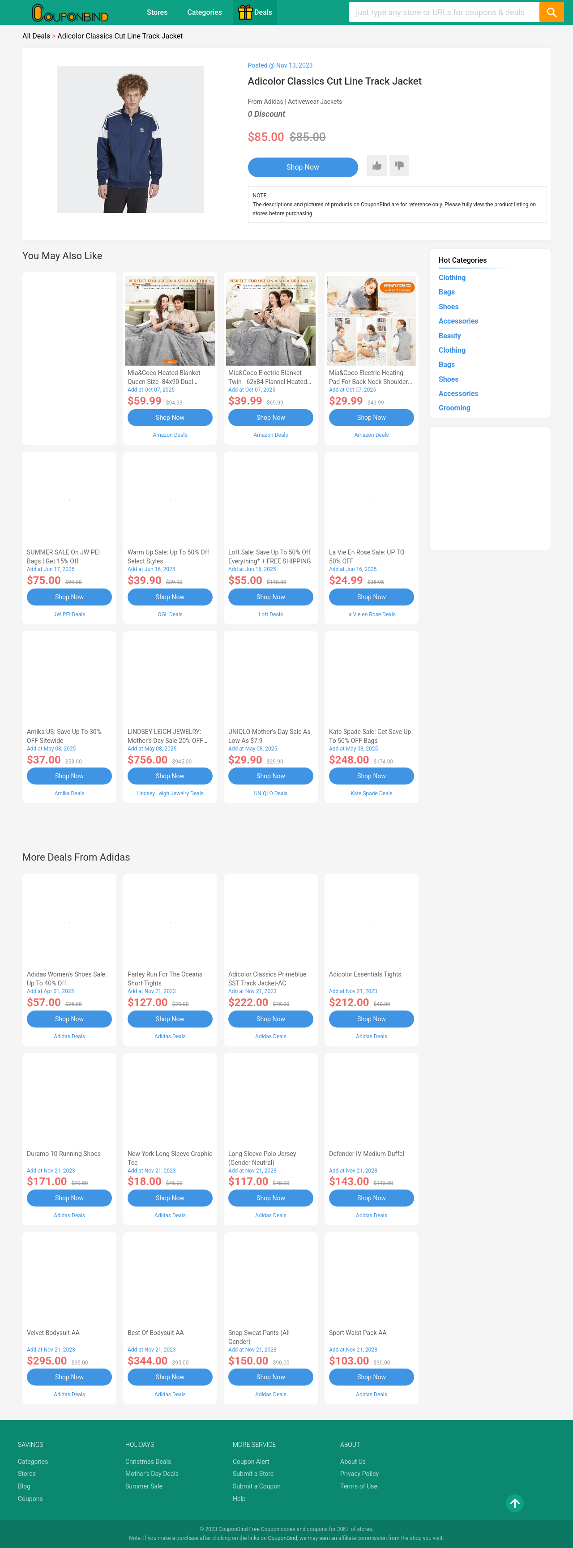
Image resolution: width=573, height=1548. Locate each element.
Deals (254, 12)
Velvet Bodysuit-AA (53, 1332)
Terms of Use (358, 1486)
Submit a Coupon (257, 1486)
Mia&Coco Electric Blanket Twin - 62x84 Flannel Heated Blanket (267, 381)
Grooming (454, 408)
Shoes (449, 307)
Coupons (30, 1498)
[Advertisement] (69, 357)
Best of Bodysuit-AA (156, 1332)
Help (239, 1498)
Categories (204, 12)
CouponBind (282, 1538)
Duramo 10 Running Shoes (64, 1153)
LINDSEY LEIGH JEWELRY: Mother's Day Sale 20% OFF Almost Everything (165, 740)
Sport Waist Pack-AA (358, 1332)
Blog (24, 1486)
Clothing (452, 277)
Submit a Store (253, 1473)
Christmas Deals (148, 1461)
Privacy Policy (359, 1473)
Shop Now (302, 167)
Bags (447, 292)
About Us (353, 1461)
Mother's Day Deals (152, 1473)
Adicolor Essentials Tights (365, 974)
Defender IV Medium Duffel (366, 1153)
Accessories (458, 321)
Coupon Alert (251, 1461)
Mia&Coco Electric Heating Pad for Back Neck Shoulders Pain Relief (370, 381)
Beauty (450, 336)
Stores (157, 12)
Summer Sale (143, 1486)
